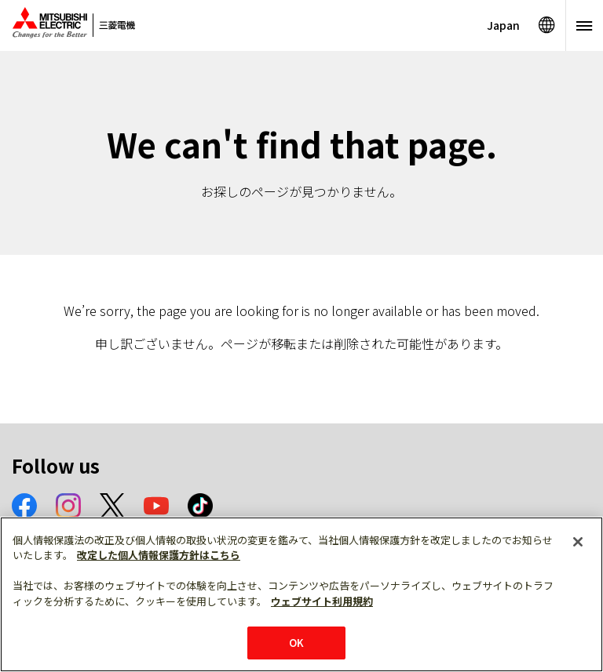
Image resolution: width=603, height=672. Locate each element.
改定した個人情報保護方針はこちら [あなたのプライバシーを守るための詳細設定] (158, 554)
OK (296, 642)
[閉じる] (578, 542)
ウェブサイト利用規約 (322, 601)
